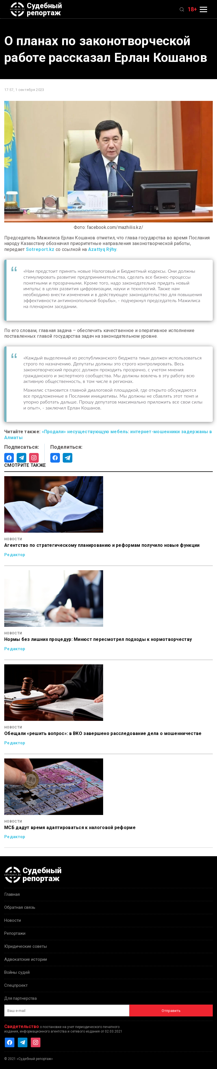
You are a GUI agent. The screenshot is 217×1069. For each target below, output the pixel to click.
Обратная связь (19, 907)
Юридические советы (25, 946)
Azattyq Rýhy (102, 249)
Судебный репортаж (36, 9)
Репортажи (14, 933)
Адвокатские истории (25, 959)
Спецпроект (16, 985)
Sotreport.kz (40, 249)
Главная (12, 894)
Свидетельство (21, 1026)
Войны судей (17, 972)
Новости (12, 920)
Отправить (171, 1011)
